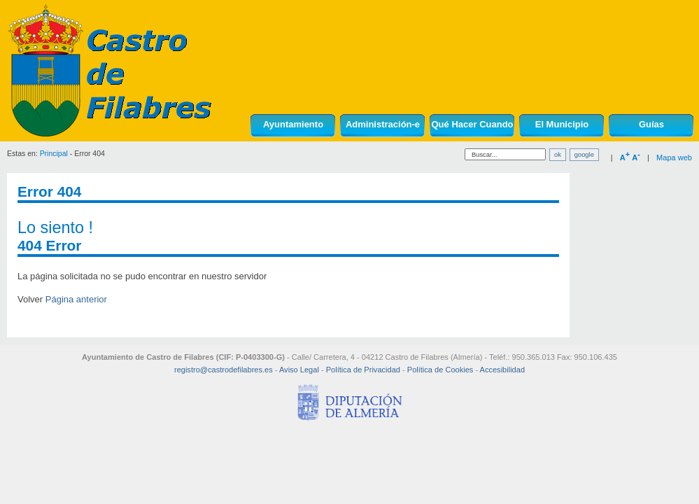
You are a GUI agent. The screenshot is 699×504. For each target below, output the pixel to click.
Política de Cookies (440, 369)
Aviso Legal (299, 369)
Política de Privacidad (363, 369)
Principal (54, 154)
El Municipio (562, 124)
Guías (651, 124)
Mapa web (674, 157)
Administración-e (383, 124)
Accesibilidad (502, 369)
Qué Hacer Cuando (472, 124)
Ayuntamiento (293, 124)
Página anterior (76, 299)
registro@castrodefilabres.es (223, 369)
